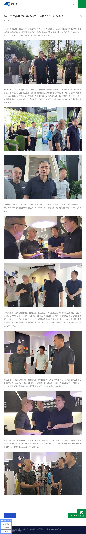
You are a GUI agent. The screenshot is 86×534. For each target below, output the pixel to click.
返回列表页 (75, 515)
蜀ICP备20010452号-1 (54, 529)
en (74, 4)
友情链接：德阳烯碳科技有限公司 (14, 531)
